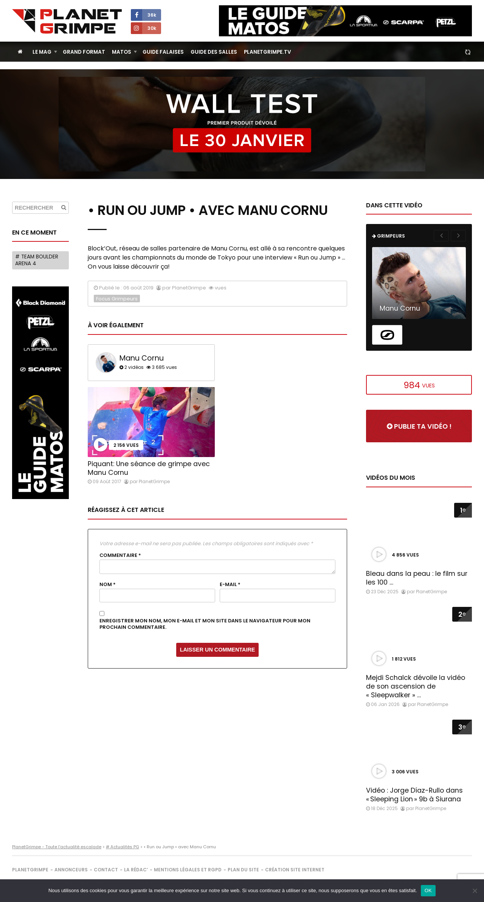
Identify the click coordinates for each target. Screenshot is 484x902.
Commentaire (120, 555)
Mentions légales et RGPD (188, 869)
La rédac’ (136, 869)
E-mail (230, 585)
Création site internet (294, 869)
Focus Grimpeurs (117, 298)
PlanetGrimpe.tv (267, 52)
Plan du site (243, 869)
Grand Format (84, 52)
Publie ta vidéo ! (419, 426)
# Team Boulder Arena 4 (36, 260)
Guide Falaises (163, 52)
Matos (121, 52)
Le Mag (42, 52)
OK (428, 890)
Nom (107, 585)
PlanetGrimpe (30, 869)
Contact (106, 869)
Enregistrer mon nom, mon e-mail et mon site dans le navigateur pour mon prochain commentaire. (204, 624)
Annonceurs (71, 869)
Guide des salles (214, 52)
